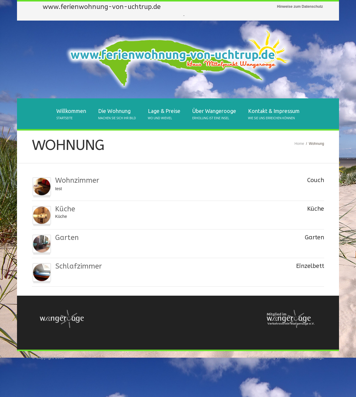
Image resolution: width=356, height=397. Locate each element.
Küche (65, 209)
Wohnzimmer (77, 180)
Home (299, 144)
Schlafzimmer (78, 266)
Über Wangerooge (214, 114)
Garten (67, 237)
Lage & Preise (164, 114)
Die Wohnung (117, 114)
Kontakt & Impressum (274, 114)
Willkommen (71, 114)
